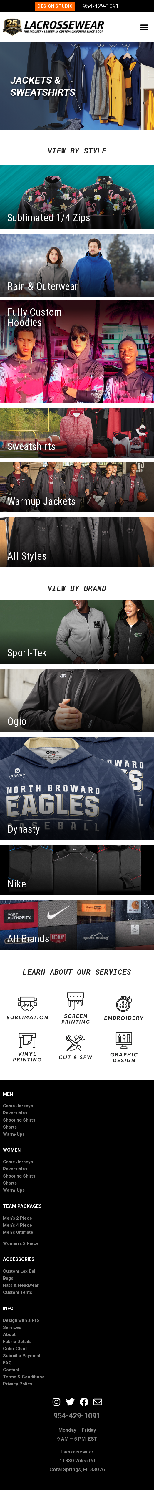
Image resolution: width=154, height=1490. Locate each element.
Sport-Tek (27, 653)
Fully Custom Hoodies (34, 317)
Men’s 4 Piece (17, 1225)
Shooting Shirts (19, 1120)
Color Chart (15, 1348)
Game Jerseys (18, 1106)
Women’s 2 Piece (21, 1243)
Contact (11, 1369)
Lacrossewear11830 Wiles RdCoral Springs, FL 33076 (77, 1460)
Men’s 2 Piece (17, 1218)
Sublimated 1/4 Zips (49, 218)
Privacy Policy (17, 1384)
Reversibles (15, 1113)
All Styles (27, 556)
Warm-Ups (14, 1134)
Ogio (17, 721)
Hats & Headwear (21, 1285)
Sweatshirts (31, 447)
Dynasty (23, 829)
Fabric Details (17, 1341)
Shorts (10, 1127)
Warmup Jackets (41, 501)
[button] (144, 27)
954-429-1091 (101, 6)
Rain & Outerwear (42, 286)
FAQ (7, 1362)
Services (12, 1327)
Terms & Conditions (23, 1377)
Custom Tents (17, 1292)
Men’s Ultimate (18, 1232)
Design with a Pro (21, 1320)
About (9, 1334)
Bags (8, 1278)
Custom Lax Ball (19, 1271)
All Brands (28, 939)
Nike (16, 884)
